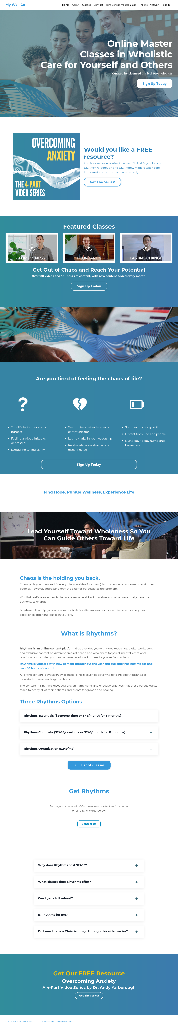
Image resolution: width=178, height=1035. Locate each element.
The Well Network (149, 4)
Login (166, 4)
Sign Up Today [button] (155, 83)
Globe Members (64, 1028)
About (75, 4)
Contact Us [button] (89, 828)
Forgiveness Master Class (121, 4)
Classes (86, 4)
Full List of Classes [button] (89, 769)
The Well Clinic (47, 1028)
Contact (98, 4)
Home (65, 4)
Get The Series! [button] (102, 182)
